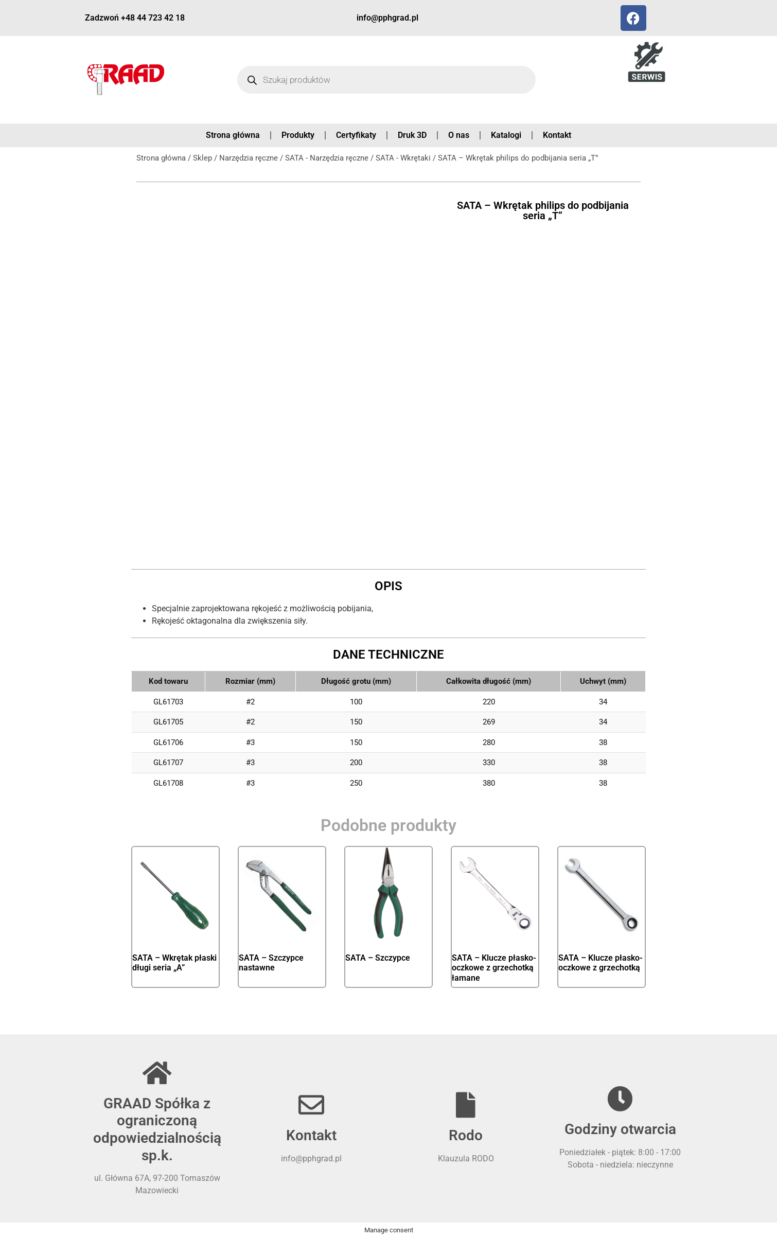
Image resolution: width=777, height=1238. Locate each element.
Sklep (202, 158)
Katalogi (506, 135)
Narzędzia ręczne (248, 158)
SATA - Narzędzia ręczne (326, 158)
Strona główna (233, 135)
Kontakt (557, 135)
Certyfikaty (356, 135)
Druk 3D (412, 135)
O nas (458, 135)
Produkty (297, 135)
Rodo (466, 1135)
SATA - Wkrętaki (403, 158)
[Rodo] (466, 1105)
